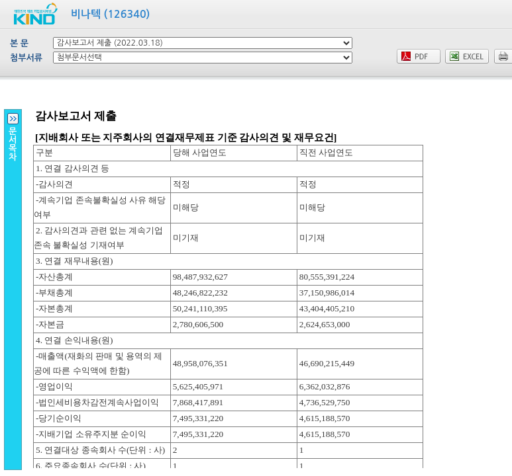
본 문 (19, 43)
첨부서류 (26, 58)
